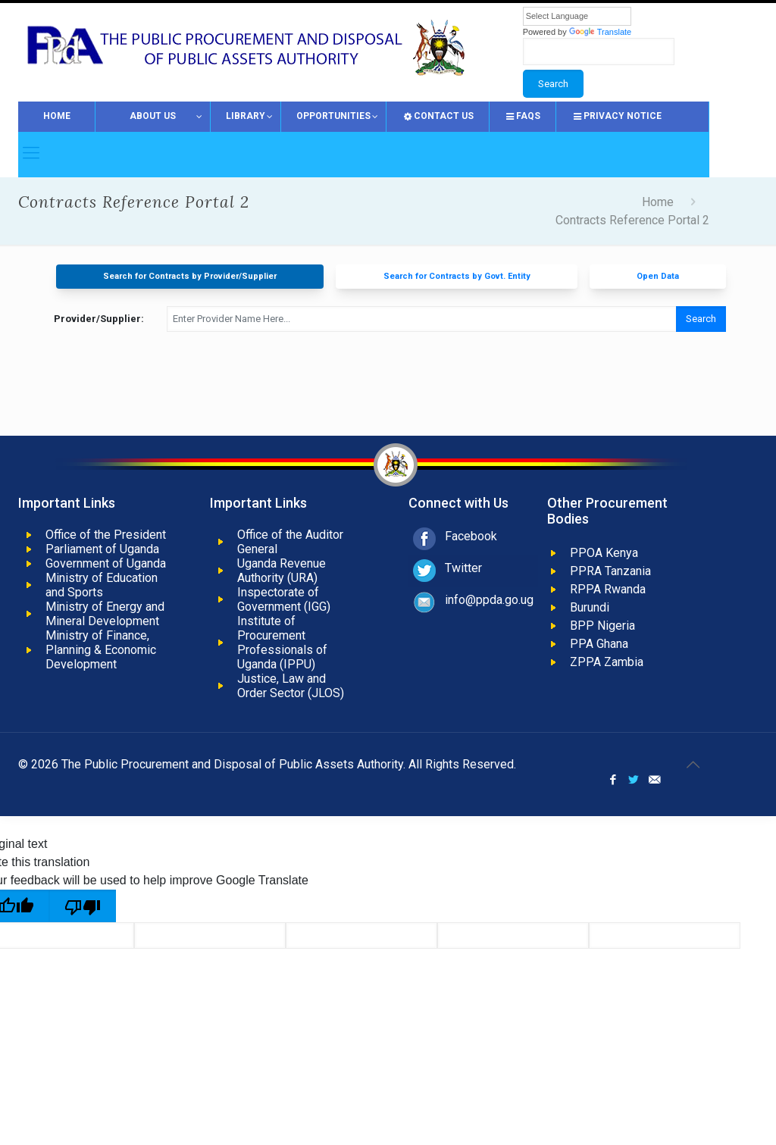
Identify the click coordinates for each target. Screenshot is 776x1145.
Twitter (463, 568)
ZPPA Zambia (606, 662)
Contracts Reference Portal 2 (632, 220)
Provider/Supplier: (99, 318)
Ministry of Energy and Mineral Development (104, 613)
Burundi (589, 607)
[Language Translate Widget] (577, 16)
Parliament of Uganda (102, 549)
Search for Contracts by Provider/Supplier (190, 276)
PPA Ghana (599, 644)
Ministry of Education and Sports (101, 585)
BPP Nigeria (602, 625)
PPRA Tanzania (610, 571)
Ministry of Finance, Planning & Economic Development (100, 649)
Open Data (658, 276)
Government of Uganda (105, 563)
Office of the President (105, 534)
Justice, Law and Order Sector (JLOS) (290, 685)
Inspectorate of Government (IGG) (283, 599)
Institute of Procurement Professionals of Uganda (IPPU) (282, 642)
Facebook (471, 536)
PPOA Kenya (604, 553)
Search (701, 318)
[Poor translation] (82, 906)
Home (658, 202)
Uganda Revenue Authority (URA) (281, 570)
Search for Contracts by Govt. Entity (456, 276)
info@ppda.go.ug (489, 600)
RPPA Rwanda (608, 589)
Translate (600, 31)
